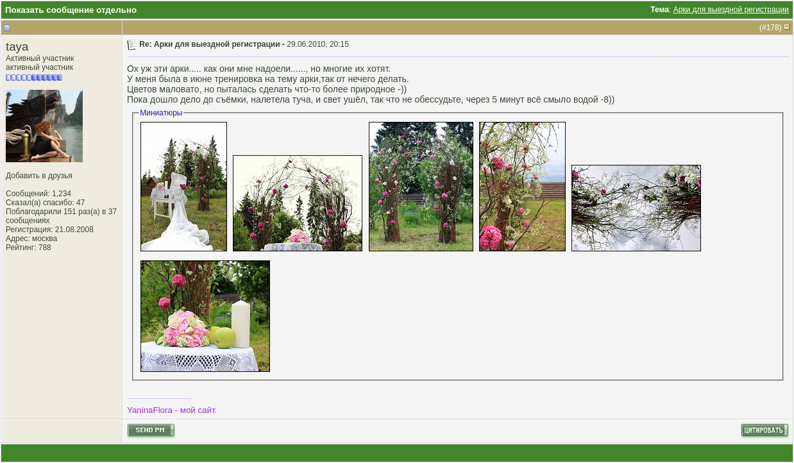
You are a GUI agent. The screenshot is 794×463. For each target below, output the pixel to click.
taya (17, 46)
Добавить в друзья (39, 175)
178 (772, 27)
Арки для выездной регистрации (731, 9)
